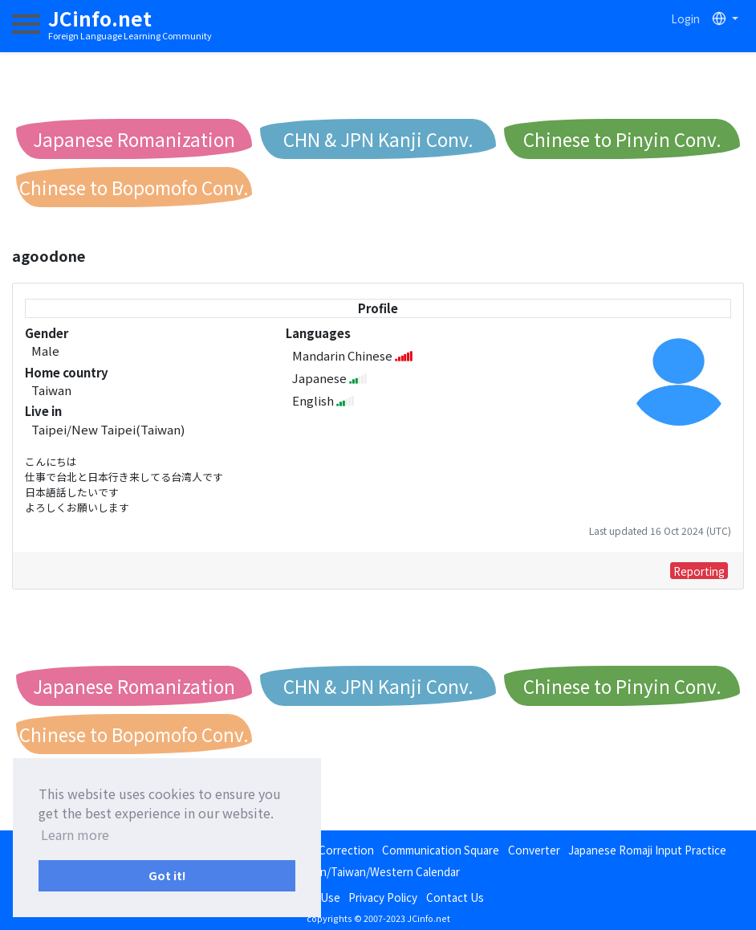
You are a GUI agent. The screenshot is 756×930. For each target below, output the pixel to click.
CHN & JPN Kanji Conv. (378, 139)
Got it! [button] (167, 875)
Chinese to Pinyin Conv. (622, 139)
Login (685, 18)
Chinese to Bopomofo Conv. (134, 187)
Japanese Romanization (134, 139)
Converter (534, 850)
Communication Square (440, 850)
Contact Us (455, 897)
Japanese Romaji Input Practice (647, 850)
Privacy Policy (382, 897)
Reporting (699, 571)
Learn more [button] (75, 834)
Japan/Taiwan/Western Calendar (378, 871)
